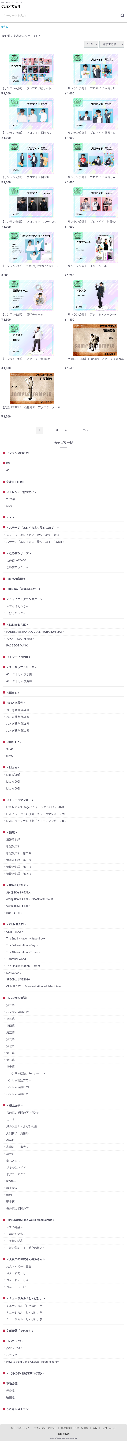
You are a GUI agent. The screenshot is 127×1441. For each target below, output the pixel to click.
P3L (8, 463)
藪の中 (10, 1194)
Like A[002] (13, 781)
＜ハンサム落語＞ (17, 998)
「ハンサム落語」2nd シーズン (25, 1073)
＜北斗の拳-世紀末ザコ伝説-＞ (25, 1373)
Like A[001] (13, 774)
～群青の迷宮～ (16, 1234)
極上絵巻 (11, 1188)
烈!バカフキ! (14, 1348)
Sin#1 (9, 749)
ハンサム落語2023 (17, 1094)
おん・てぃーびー (17, 1287)
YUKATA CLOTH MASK (20, 638)
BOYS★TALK (14, 913)
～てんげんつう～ (17, 606)
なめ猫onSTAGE (16, 560)
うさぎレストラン (17, 1409)
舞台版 (10, 1390)
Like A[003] (13, 788)
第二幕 (10, 1005)
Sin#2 (9, 756)
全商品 (4, 27)
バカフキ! (12, 1355)
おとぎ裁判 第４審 (17, 710)
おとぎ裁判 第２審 (17, 723)
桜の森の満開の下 (17, 1208)
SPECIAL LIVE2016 (18, 979)
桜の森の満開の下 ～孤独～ (23, 1112)
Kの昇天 (11, 1181)
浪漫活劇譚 (13, 839)
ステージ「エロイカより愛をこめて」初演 (32, 535)
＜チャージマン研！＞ (20, 800)
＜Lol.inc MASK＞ (17, 624)
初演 (9, 506)
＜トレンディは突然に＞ (21, 492)
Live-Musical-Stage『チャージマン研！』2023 (35, 807)
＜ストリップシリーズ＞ (21, 667)
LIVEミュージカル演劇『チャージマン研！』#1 (35, 814)
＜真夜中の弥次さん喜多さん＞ (25, 1259)
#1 (8, 470)
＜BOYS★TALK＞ (17, 885)
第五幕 (10, 1032)
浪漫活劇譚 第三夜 (18, 866)
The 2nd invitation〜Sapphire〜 (25, 938)
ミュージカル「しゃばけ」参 (24, 1319)
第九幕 (10, 1060)
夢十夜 (10, 1201)
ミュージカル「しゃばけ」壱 (24, 1305)
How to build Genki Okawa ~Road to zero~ (32, 1361)
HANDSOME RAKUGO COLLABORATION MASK (35, 631)
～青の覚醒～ (14, 1227)
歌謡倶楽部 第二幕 (18, 853)
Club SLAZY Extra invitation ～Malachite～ (33, 986)
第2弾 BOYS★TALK (18, 906)
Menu (120, 4)
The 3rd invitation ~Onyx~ (22, 945)
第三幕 (10, 1018)
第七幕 (10, 1046)
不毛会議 (11, 1383)
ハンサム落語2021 (17, 1087)
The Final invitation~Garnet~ (24, 966)
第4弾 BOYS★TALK (18, 892)
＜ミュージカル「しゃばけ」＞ (25, 1298)
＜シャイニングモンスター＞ (24, 599)
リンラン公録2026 (17, 453)
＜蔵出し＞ (13, 692)
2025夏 (10, 499)
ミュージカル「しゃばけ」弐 (24, 1312)
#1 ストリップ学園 (19, 674)
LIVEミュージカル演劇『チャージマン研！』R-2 (36, 820)
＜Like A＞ (13, 767)
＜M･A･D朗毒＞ (16, 578)
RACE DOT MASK (17, 645)
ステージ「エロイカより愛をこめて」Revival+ (35, 541)
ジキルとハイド (16, 1167)
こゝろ (10, 1119)
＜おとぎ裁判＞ (16, 702)
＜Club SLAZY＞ (16, 924)
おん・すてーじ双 (17, 1280)
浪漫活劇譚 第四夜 (18, 873)
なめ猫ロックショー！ (20, 567)
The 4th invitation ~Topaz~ (23, 952)
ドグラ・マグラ (16, 1174)
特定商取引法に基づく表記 (74, 1428)
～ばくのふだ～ (16, 613)
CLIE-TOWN (10, 6)
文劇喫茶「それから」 (20, 1331)
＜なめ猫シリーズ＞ (18, 553)
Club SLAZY (14, 931)
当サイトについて (20, 1428)
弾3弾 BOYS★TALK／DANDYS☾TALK (29, 899)
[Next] (85, 430)
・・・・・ (13, 517)
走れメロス (13, 1160)
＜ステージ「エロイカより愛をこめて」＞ (32, 527)
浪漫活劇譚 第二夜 (18, 860)
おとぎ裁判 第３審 (17, 717)
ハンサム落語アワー (18, 1080)
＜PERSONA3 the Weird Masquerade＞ (30, 1220)
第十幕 (10, 1066)
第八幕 (10, 1053)
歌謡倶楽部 (13, 846)
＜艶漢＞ (11, 832)
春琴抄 (10, 1140)
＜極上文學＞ (14, 1105)
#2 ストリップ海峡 (19, 681)
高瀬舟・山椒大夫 (17, 1146)
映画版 (10, 1397)
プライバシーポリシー (45, 1428)
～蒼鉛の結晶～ (16, 1240)
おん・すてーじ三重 (18, 1266)
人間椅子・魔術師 (17, 1133)
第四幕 (10, 1025)
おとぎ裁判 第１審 (17, 730)
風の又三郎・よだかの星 (21, 1126)
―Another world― (17, 959)
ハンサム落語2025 (17, 1012)
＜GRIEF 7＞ (14, 742)
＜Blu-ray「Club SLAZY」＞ (23, 589)
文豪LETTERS (15, 482)
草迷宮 (10, 1153)
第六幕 (10, 1039)
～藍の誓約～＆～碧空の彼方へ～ (27, 1247)
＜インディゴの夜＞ (18, 657)
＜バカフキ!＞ (15, 1341)
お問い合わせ (109, 1428)
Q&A (95, 1428)
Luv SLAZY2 (13, 972)
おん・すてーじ (16, 1273)
